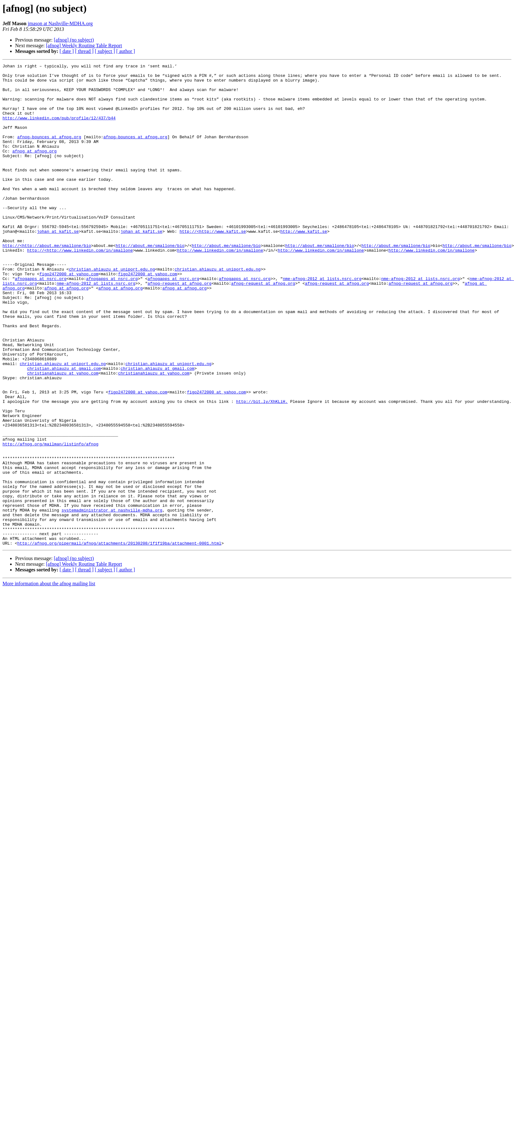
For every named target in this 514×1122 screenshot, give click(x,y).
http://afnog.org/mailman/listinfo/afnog (50, 520)
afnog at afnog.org (34, 169)
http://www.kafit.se (303, 265)
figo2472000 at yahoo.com (68, 316)
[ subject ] (105, 51)
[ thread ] (84, 51)
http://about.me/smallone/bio (150, 282)
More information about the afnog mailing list (49, 680)
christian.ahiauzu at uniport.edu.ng (112, 310)
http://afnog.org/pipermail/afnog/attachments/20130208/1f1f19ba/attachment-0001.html (119, 639)
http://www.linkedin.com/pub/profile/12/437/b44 (59, 129)
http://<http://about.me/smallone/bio (47, 282)
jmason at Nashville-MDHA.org (60, 23)
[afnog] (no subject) (74, 40)
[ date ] (67, 51)
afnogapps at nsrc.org (40, 322)
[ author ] (125, 51)
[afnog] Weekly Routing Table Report (84, 45)
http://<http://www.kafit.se (213, 265)
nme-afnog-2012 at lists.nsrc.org (322, 322)
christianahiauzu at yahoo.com (62, 435)
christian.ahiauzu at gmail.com (64, 429)
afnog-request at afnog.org (179, 327)
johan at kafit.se (58, 265)
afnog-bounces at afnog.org (49, 152)
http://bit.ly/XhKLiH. (262, 469)
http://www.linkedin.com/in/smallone (220, 288)
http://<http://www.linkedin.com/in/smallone (80, 288)
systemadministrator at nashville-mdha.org (111, 600)
